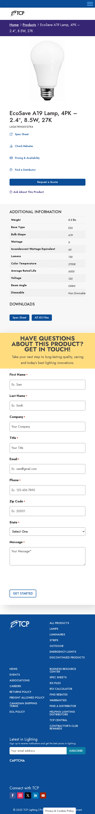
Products (29, 24)
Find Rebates (59, 694)
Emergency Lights (63, 652)
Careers (15, 686)
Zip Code (17, 502)
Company (17, 417)
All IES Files (42, 317)
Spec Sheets (58, 677)
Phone (15, 480)
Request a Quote (47, 182)
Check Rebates (24, 146)
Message (17, 542)
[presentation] (39, 577)
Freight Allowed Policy (27, 697)
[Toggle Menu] (90, 4)
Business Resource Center (63, 670)
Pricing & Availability (27, 158)
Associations (20, 680)
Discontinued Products (67, 657)
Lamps (54, 629)
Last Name (18, 396)
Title (14, 438)
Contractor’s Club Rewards (64, 727)
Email (14, 459)
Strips (54, 640)
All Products (59, 623)
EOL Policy (17, 712)
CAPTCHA (17, 760)
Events (15, 675)
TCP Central (58, 720)
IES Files (55, 683)
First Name (19, 375)
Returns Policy (20, 692)
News (13, 669)
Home (14, 24)
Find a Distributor (25, 170)
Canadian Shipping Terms (23, 705)
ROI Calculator (61, 689)
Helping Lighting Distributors (62, 713)
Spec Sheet (22, 134)
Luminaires (57, 634)
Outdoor (56, 646)
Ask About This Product (29, 192)
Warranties (58, 700)
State (14, 523)
